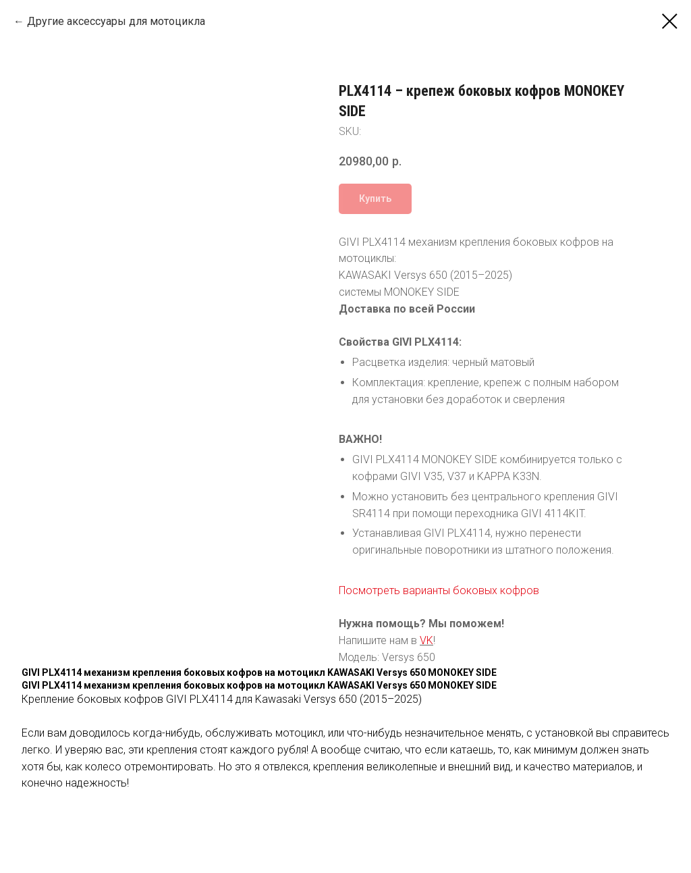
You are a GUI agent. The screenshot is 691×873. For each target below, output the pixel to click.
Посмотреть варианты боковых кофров (439, 590)
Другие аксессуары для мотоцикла (116, 21)
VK (426, 640)
